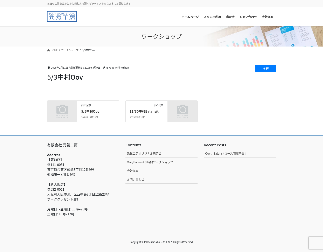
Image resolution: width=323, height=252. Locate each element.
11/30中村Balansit (144, 111)
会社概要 (132, 171)
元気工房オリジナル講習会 (144, 153)
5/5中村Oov (90, 111)
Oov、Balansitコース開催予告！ (226, 153)
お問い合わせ (135, 179)
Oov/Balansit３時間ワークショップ (150, 162)
